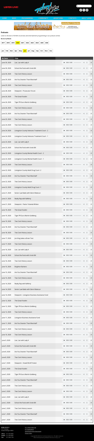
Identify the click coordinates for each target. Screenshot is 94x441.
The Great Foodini (21, 97)
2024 (37, 43)
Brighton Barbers (21, 267)
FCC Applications (29, 429)
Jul (29, 51)
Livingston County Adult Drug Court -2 (28, 170)
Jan (3, 51)
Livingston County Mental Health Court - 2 (29, 153)
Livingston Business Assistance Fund (27, 318)
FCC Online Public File (30, 427)
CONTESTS (72, 18)
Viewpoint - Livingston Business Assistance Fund (31, 295)
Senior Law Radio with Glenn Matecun (28, 193)
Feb (7, 51)
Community (43, 18)
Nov (46, 51)
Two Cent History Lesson (23, 74)
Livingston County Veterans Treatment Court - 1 (31, 136)
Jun (25, 51)
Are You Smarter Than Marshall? (26, 80)
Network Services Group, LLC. (52, 437)
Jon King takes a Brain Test (24, 238)
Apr (16, 51)
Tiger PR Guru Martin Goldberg (25, 102)
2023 (32, 43)
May (20, 51)
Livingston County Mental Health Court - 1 (29, 159)
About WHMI (87, 18)
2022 (27, 43)
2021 (22, 43)
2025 (41, 43)
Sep (37, 51)
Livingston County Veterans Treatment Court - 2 (31, 131)
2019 (12, 43)
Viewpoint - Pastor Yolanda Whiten (27, 204)
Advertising (58, 18)
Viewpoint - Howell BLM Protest (26, 363)
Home (4, 18)
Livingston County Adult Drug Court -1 (28, 187)
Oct (41, 51)
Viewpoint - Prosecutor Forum (25, 91)
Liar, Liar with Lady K (22, 63)
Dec (51, 51)
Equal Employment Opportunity (33, 431)
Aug (32, 51)
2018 (8, 43)
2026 (46, 43)
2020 (17, 43)
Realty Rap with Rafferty (23, 199)
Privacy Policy (28, 433)
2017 (3, 43)
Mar (11, 51)
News (14, 18)
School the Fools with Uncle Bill (25, 68)
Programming (27, 18)
